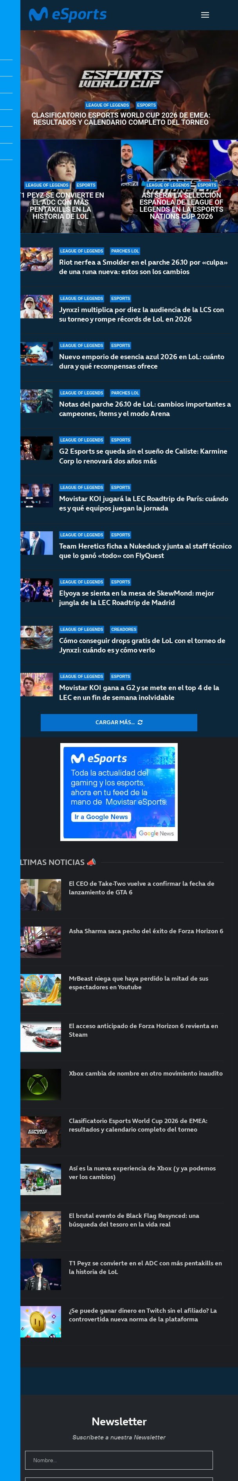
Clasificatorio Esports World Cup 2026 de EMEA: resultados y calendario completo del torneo (121, 119)
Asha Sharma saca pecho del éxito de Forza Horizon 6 (146, 931)
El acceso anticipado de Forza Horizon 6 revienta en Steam (143, 1030)
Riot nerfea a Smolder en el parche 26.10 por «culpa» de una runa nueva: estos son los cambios (143, 266)
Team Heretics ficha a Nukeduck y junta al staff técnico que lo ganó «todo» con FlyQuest (145, 552)
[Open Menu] (205, 15)
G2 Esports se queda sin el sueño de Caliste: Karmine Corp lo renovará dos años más (143, 455)
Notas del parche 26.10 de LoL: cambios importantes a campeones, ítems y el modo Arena (145, 408)
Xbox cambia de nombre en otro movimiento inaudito (146, 1073)
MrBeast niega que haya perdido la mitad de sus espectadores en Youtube (138, 982)
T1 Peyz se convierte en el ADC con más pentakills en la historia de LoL (60, 206)
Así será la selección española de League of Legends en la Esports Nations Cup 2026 (182, 206)
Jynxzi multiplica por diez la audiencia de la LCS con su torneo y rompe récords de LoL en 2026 (141, 314)
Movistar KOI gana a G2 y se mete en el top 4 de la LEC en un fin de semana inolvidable (139, 692)
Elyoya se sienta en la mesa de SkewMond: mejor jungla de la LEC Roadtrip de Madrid (136, 597)
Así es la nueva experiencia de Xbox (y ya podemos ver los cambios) (142, 1172)
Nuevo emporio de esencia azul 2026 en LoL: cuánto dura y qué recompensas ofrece (141, 361)
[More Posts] (119, 722)
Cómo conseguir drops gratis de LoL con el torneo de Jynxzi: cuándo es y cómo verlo (142, 645)
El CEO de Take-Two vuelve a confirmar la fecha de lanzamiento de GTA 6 (142, 887)
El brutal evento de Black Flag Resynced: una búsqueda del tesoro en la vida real (134, 1219)
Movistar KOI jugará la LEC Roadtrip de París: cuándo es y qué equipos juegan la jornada (143, 503)
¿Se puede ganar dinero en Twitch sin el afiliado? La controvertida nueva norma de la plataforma (143, 1314)
